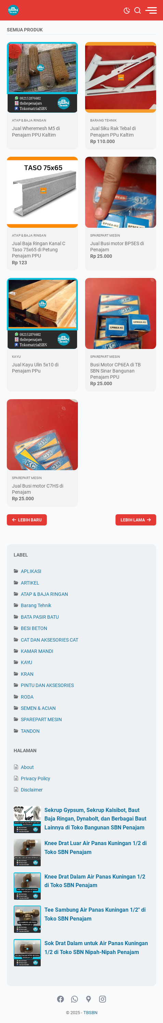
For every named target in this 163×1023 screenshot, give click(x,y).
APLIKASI (31, 571)
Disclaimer (32, 790)
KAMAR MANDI (37, 651)
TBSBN (90, 1012)
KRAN (27, 674)
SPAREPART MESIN (41, 719)
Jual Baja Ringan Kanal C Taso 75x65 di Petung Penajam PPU (38, 249)
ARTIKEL (30, 583)
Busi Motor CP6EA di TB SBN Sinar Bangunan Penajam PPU (115, 371)
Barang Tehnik (36, 605)
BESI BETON (34, 628)
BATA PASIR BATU (40, 617)
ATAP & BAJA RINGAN (44, 594)
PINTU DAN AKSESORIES (47, 685)
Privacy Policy (35, 778)
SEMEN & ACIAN (38, 708)
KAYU (26, 662)
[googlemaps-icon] (88, 999)
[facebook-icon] (60, 999)
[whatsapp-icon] (74, 999)
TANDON (30, 731)
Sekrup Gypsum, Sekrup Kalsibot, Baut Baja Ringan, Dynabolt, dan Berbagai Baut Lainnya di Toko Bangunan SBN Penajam (95, 819)
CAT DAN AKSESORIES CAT (49, 640)
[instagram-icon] (102, 999)
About (27, 767)
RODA (27, 697)
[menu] (150, 10)
